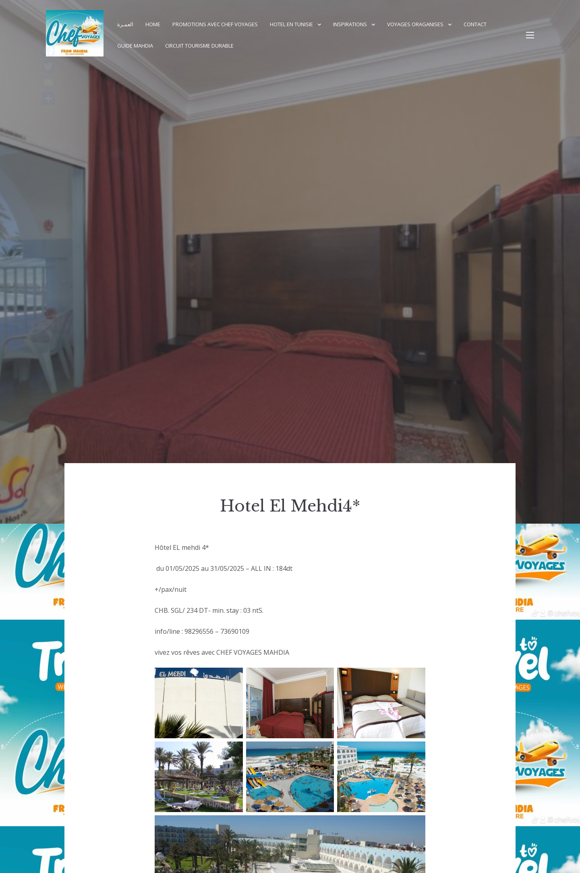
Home (152, 24)
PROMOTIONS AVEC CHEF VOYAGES (215, 24)
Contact (475, 24)
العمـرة (125, 24)
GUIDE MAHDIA (135, 45)
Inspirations (350, 24)
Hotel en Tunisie (291, 24)
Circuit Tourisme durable (199, 45)
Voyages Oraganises (415, 24)
